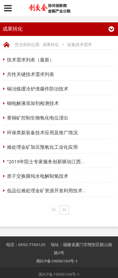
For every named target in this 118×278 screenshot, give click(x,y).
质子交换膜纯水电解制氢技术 (37, 176)
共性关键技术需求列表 (30, 74)
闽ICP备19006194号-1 (57, 261)
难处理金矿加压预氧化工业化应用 (42, 147)
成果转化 (50, 44)
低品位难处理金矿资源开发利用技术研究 (49, 190)
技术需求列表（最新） (30, 59)
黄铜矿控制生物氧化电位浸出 (37, 117)
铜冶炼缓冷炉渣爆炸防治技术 (37, 88)
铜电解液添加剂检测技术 (33, 103)
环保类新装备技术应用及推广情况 (42, 132)
